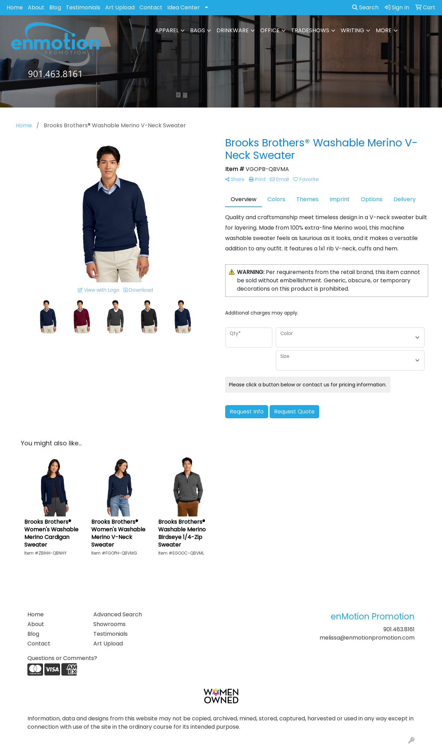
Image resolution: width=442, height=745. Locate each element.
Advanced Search (117, 614)
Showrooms (109, 624)
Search (365, 7)
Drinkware (232, 30)
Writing (352, 30)
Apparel (167, 30)
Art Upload (120, 7)
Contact (150, 7)
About (36, 7)
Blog (55, 7)
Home (15, 7)
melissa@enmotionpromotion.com (367, 638)
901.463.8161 (399, 629)
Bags (197, 30)
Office (270, 30)
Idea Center (183, 7)
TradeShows (310, 30)
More (384, 30)
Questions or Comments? (62, 658)
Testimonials (83, 7)
